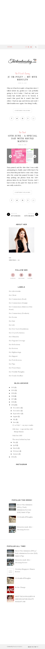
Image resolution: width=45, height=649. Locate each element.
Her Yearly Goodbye (16, 376)
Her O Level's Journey (23, 73)
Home (9, 47)
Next (34, 156)
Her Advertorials (14, 291)
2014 (12, 457)
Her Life (12, 325)
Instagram (21, 276)
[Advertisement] (22, 22)
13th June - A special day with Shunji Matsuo (22, 138)
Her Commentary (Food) (17, 299)
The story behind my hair (21, 439)
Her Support (13, 356)
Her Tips (12, 364)
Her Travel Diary (15, 368)
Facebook (13, 276)
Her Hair (12, 321)
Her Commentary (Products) (19, 313)
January (15, 454)
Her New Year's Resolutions (18, 329)
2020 (12, 390)
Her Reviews (13, 348)
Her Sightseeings (15, 352)
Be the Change (20, 587)
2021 (12, 387)
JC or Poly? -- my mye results (22, 78)
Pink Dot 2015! (17, 435)
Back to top (33, 647)
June (14, 422)
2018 (12, 396)
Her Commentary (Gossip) (18, 303)
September (17, 413)
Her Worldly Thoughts (16, 372)
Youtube (29, 276)
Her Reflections (14, 344)
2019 (12, 393)
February (16, 451)
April (14, 445)
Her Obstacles (14, 337)
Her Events (13, 317)
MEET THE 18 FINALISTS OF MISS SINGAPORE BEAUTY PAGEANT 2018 (25, 599)
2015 (12, 405)
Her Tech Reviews (15, 360)
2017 (12, 399)
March (15, 448)
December (16, 408)
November (16, 411)
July (14, 419)
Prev (10, 156)
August (15, 416)
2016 (12, 402)
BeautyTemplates (17, 646)
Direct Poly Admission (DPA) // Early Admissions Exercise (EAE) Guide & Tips (26, 553)
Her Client (22, 132)
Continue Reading (22, 110)
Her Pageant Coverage (17, 341)
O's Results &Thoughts (25, 517)
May (14, 442)
